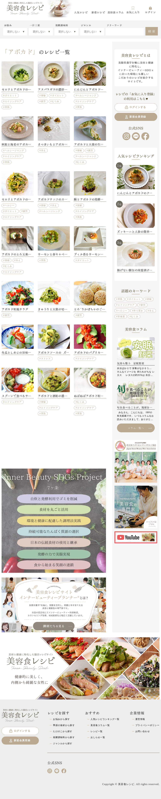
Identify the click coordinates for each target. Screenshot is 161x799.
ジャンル (86, 25)
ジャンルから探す (62, 743)
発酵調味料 (61, 25)
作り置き (138, 310)
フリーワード (114, 25)
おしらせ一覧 (98, 737)
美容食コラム (116, 12)
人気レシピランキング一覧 (105, 719)
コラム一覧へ (140, 427)
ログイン (150, 9)
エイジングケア (13, 101)
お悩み (8, 25)
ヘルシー (9, 205)
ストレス (46, 358)
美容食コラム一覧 (100, 725)
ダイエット (11, 95)
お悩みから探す (61, 719)
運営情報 (140, 719)
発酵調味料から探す (64, 737)
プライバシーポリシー (147, 725)
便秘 (43, 95)
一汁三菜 (35, 25)
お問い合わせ (142, 731)
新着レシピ (98, 12)
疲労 (43, 101)
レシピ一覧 (97, 731)
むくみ (55, 101)
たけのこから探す (62, 731)
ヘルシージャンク (86, 95)
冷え (43, 150)
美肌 (7, 107)
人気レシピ (81, 12)
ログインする (135, 107)
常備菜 (121, 316)
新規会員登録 (135, 117)
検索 (152, 31)
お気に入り (133, 9)
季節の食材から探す (64, 725)
